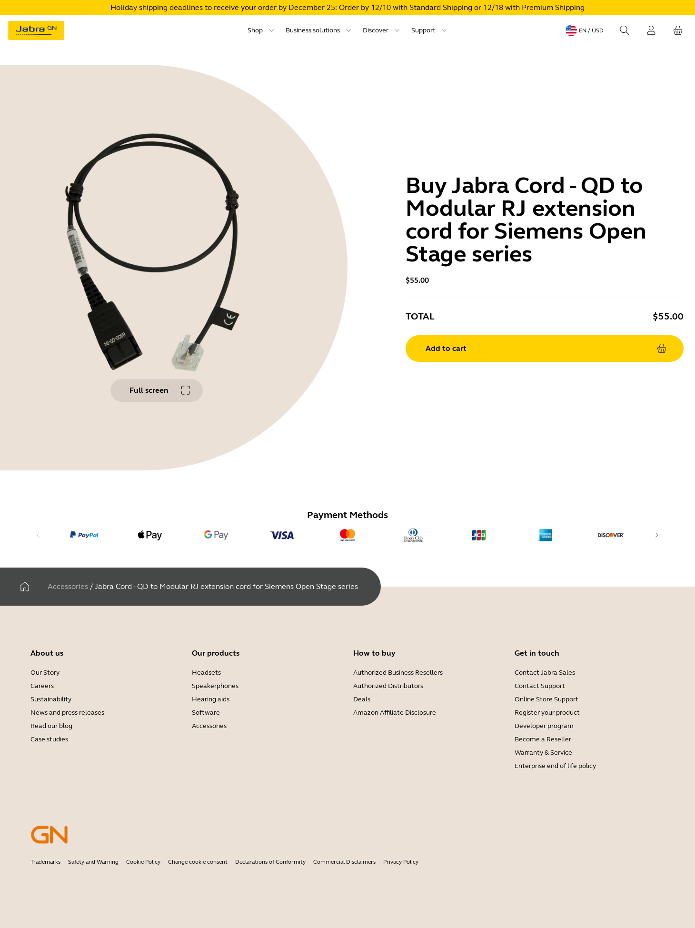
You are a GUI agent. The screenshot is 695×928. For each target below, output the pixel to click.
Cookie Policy (143, 861)
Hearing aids (210, 699)
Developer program (544, 726)
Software (206, 712)
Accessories (68, 586)
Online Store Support (546, 699)
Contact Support (540, 686)
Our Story (45, 673)
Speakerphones (215, 686)
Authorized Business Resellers (398, 673)
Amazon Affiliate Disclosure (394, 712)
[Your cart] (677, 30)
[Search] (624, 30)
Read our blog (51, 726)
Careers (42, 686)
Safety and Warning (93, 861)
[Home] (24, 586)
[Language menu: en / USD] (584, 30)
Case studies (49, 739)
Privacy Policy (400, 861)
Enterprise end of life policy (555, 766)
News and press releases (67, 712)
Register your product (547, 712)
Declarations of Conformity (270, 861)
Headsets (206, 673)
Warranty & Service (543, 752)
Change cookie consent (198, 861)
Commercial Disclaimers (344, 861)
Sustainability (50, 699)
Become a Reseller (543, 739)
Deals (361, 699)
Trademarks (45, 861)
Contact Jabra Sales (545, 673)
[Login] (651, 30)
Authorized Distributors (388, 686)
